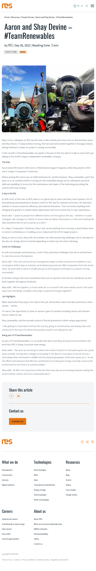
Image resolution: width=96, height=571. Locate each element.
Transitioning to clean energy (14, 523)
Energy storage (40, 489)
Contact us (17, 421)
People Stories (27, 17)
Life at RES (6, 533)
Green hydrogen (41, 494)
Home (7, 17)
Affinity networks (41, 531)
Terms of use (7, 562)
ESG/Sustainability (42, 536)
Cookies (17, 562)
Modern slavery (43, 562)
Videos (68, 484)
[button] (92, 6)
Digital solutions (9, 484)
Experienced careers (10, 518)
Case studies (71, 489)
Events (69, 479)
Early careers (7, 528)
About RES (38, 518)
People (22, 52)
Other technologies (42, 499)
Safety (36, 541)
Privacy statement (29, 562)
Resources (15, 17)
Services (5, 479)
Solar (36, 479)
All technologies (41, 470)
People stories (72, 494)
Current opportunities (11, 538)
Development (8, 470)
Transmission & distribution (46, 484)
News (68, 470)
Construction (7, 475)
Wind (36, 475)
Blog (68, 475)
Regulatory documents (59, 562)
